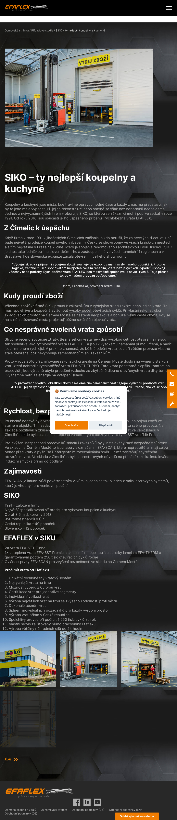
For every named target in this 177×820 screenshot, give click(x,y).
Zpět (8, 759)
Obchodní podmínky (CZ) (88, 809)
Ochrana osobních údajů (20, 809)
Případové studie (42, 30)
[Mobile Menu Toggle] (168, 8)
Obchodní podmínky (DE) (21, 813)
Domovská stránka (17, 30)
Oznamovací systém (54, 809)
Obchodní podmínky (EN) (125, 809)
